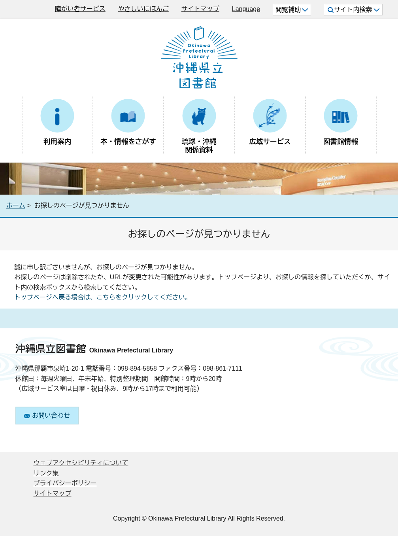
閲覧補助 (291, 9)
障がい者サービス (80, 9)
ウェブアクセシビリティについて (81, 463)
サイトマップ (200, 9)
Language (246, 9)
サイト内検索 (353, 9)
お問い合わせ (47, 415)
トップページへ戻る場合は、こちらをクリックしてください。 (102, 297)
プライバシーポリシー (65, 483)
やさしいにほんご (143, 9)
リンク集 (46, 473)
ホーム (15, 205)
